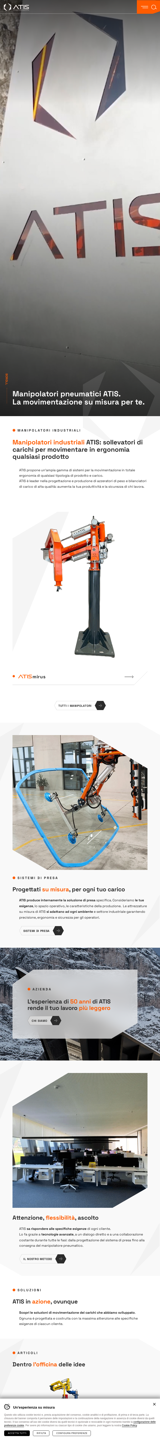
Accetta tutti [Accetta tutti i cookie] (17, 1433)
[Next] (88, 693)
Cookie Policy (129, 1425)
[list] (80, 603)
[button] (144, 7)
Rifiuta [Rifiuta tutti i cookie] (41, 1433)
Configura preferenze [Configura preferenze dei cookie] (71, 1433)
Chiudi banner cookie (154, 1404)
